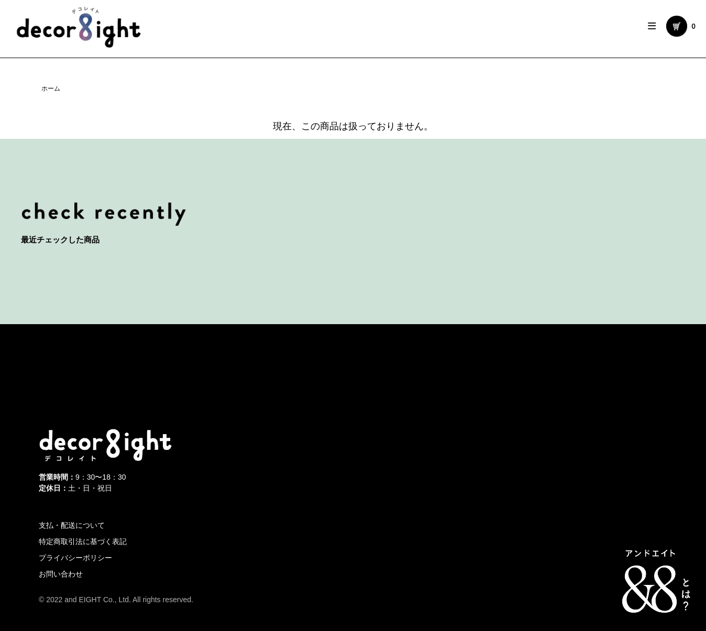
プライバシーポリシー (75, 557)
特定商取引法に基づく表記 (83, 541)
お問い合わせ (61, 574)
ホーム (50, 88)
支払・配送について (72, 525)
